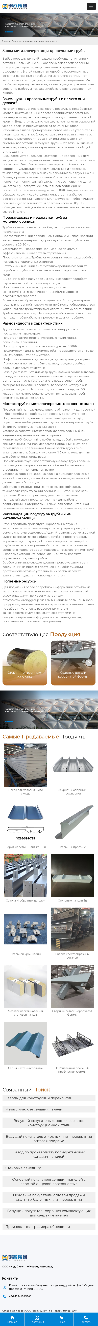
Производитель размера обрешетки (37, 1227)
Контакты (86, 1319)
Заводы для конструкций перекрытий (38, 1098)
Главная (6, 41)
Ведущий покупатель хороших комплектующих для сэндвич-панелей (49, 1213)
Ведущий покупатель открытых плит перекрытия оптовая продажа (49, 1139)
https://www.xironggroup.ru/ (23, 600)
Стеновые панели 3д (23, 1168)
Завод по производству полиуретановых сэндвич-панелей (49, 1154)
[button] (88, 662)
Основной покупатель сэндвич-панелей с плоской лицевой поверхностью (49, 1181)
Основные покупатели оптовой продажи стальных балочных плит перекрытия (49, 1197)
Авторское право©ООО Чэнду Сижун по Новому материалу (39, 1310)
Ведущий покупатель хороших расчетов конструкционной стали (49, 1123)
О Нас (61, 1319)
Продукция (36, 1319)
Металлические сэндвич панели (33, 1109)
